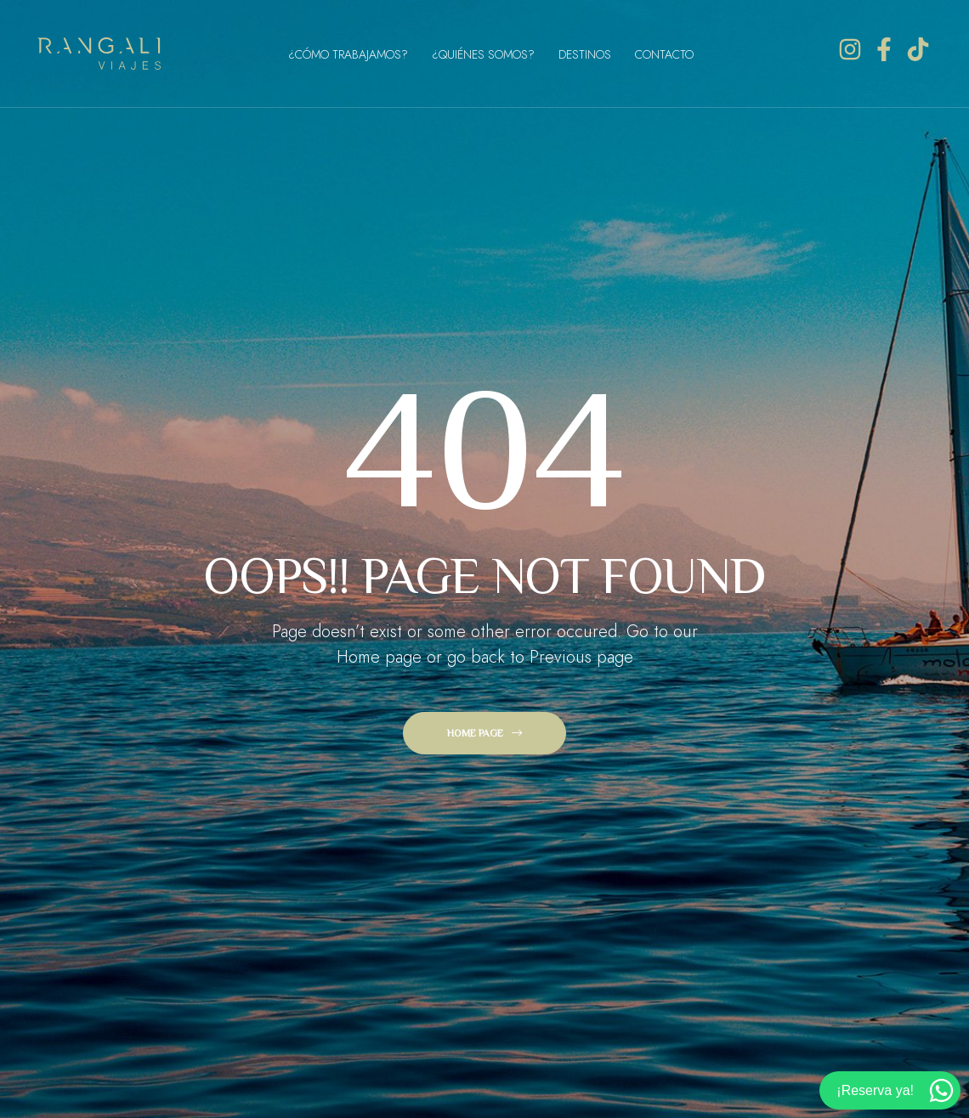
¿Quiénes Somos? (483, 55)
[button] (484, 733)
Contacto (664, 55)
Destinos (584, 55)
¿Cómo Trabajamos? (348, 55)
